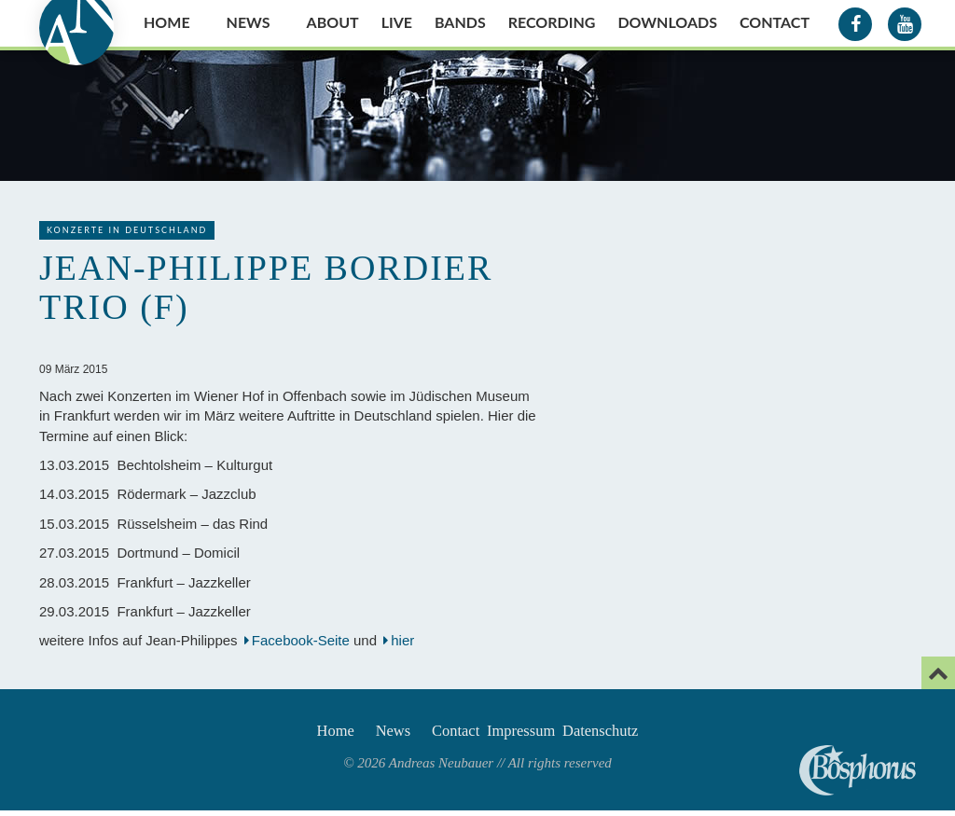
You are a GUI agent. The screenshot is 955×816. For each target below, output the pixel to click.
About (333, 22)
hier (404, 640)
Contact (775, 22)
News (248, 22)
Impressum (534, 733)
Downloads (667, 22)
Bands (460, 22)
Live (396, 22)
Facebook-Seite (301, 640)
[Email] (938, 673)
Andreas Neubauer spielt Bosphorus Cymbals (857, 770)
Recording (552, 22)
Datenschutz (631, 733)
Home (167, 22)
